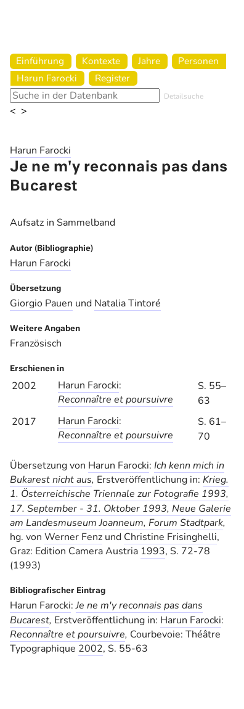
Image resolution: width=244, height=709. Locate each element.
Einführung (40, 60)
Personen (198, 60)
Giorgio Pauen (41, 303)
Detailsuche (183, 96)
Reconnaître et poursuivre (115, 399)
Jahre (149, 60)
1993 (152, 551)
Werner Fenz (73, 537)
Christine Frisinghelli (170, 537)
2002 (90, 648)
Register (112, 78)
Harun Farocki (47, 78)
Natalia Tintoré (127, 303)
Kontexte (101, 60)
